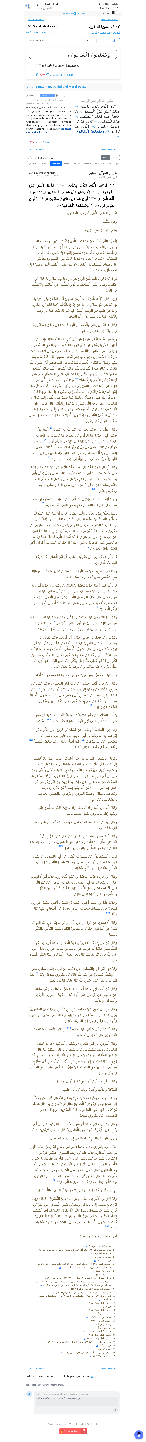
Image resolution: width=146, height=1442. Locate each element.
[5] (49, 457)
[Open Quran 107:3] (56, 118)
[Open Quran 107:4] (59, 121)
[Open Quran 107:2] (62, 115)
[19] (95, 866)
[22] (108, 958)
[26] (53, 1180)
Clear (60, 95)
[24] (37, 973)
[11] (48, 627)
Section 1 (53, 32)
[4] (45, 439)
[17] (31, 739)
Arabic (105, 157)
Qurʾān (29, 32)
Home (61, 7)
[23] (115, 973)
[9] (96, 607)
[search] (52, 40)
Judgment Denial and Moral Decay (62, 86)
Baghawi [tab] (87, 163)
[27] (107, 1226)
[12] (51, 665)
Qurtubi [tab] (118, 163)
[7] (43, 503)
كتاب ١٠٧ (105, 32)
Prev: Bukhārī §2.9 (36, 19)
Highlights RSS (79, 1424)
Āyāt (81, 14)
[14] (91, 705)
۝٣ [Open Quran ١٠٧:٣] (76, 116)
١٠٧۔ (104, 26)
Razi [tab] (109, 163)
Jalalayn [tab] (32, 163)
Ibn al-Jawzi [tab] (99, 163)
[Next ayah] (116, 57)
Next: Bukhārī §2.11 (109, 19)
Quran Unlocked (46, 4)
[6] (93, 489)
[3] (50, 427)
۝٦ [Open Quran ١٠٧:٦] (107, 131)
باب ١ (95, 32)
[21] (108, 912)
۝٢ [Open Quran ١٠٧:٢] (81, 111)
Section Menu (69, 14)
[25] (69, 1027)
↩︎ (87, 1246)
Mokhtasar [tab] (44, 163)
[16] (83, 739)
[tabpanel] (73, 764)
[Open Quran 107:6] (34, 128)
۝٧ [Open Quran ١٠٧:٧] (118, 136)
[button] (117, 6)
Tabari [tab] (66, 163)
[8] (88, 546)
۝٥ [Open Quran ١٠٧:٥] (94, 126)
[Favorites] (100, 7)
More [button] (91, 7)
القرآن (116, 32)
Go (115, 40)
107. (41, 26)
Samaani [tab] (76, 163)
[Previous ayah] (30, 57)
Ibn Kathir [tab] (56, 163)
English (115, 157)
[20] (78, 886)
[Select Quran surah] (90, 40)
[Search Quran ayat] (80, 40)
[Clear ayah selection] (116, 50)
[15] (49, 719)
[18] (61, 846)
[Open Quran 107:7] (59, 128)
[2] (76, 378)
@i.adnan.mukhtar (59, 1424)
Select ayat (32, 95)
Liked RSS (94, 1424)
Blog (84, 7)
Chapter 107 (39, 32)
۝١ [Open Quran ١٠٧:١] (76, 106)
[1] (78, 239)
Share (47, 142)
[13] (38, 687)
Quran (77, 7)
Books (69, 7)
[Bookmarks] (104, 7)
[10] (53, 621)
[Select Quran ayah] (104, 40)
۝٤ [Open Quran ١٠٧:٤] (97, 121)
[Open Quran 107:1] (28, 111)
